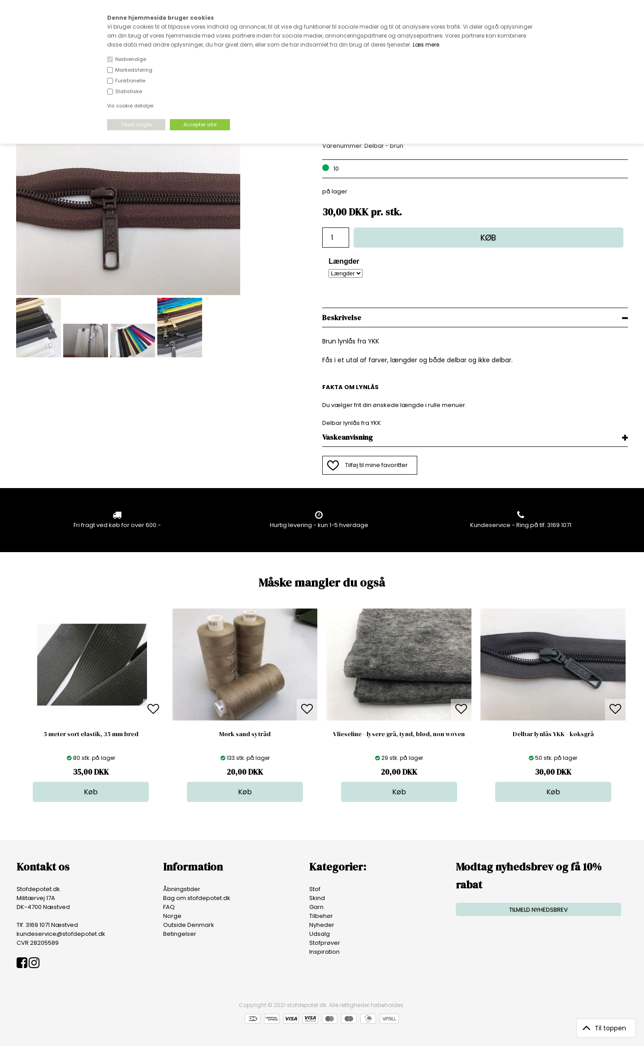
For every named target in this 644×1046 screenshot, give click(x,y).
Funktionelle (130, 80)
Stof (314, 889)
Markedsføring (133, 69)
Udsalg (319, 934)
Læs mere (426, 44)
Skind (317, 898)
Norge (172, 916)
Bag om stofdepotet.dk (196, 898)
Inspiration (324, 951)
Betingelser (179, 934)
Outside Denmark (188, 925)
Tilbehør (321, 916)
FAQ (169, 907)
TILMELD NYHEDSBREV (538, 909)
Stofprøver (324, 943)
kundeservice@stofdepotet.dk (61, 934)
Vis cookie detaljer (130, 105)
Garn (316, 907)
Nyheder (321, 925)
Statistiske (128, 91)
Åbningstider (181, 889)
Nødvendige (130, 59)
